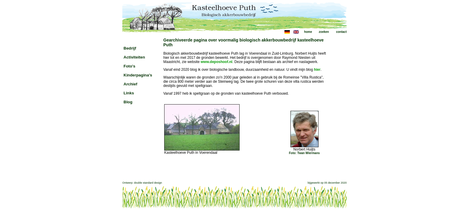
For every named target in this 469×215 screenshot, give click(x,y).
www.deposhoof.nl (216, 62)
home (308, 31)
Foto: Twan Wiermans (304, 153)
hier (317, 69)
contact (341, 31)
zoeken (324, 31)
